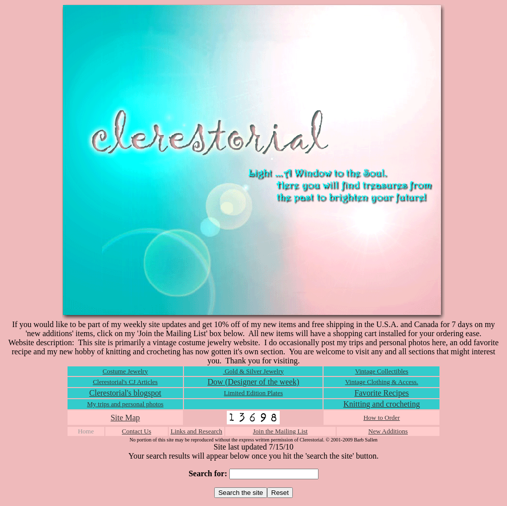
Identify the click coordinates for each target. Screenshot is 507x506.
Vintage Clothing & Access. (381, 382)
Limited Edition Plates (253, 393)
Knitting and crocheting (381, 404)
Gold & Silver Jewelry (253, 371)
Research (210, 431)
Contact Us (136, 431)
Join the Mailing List (280, 431)
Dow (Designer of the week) (253, 381)
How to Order (381, 417)
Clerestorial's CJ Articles (125, 382)
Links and (184, 431)
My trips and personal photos (125, 404)
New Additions (388, 431)
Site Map (125, 417)
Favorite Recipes (381, 393)
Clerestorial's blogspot (125, 393)
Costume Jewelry (125, 371)
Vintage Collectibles (381, 371)
